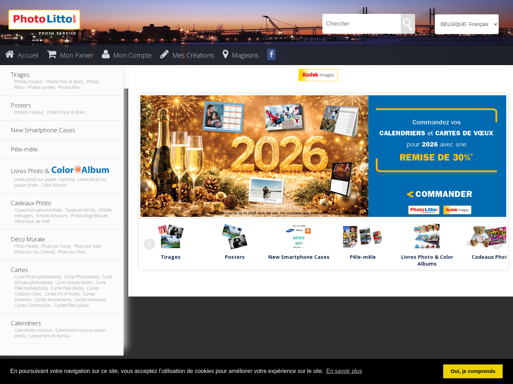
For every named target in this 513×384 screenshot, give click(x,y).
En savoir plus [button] (344, 371)
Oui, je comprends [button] (473, 371)
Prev (149, 244)
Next (497, 244)
